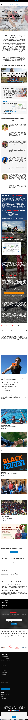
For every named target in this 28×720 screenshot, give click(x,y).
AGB (10, 708)
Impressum (6, 708)
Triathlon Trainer (3, 670)
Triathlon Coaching (4, 672)
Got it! (14, 716)
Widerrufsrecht (15, 708)
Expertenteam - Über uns (5, 694)
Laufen (14, 114)
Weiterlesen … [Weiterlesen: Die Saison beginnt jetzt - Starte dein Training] (4, 497)
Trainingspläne (7, 216)
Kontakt (2, 696)
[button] (12, 1)
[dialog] (14, 715)
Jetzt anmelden (14, 623)
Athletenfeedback (3, 698)
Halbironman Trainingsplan (5, 660)
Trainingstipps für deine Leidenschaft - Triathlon (11, 548)
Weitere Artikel (14, 552)
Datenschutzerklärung (17, 621)
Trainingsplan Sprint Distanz (9, 215)
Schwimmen (8, 114)
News (2, 546)
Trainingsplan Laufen (4, 679)
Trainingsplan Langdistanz (5, 658)
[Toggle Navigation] (1, 4)
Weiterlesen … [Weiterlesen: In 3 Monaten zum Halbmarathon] (4, 520)
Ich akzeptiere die (14, 621)
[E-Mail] (14, 620)
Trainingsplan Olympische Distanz (6, 662)
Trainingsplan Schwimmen (5, 676)
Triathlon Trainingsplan (8, 116)
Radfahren (11, 114)
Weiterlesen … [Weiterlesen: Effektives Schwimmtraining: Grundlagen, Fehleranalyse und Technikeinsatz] (4, 428)
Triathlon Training (3, 674)
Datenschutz (21, 708)
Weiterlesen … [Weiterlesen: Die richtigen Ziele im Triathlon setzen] (4, 450)
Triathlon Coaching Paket (8, 101)
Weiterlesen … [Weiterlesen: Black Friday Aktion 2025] (4, 475)
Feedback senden (3, 700)
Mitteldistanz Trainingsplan (9, 213)
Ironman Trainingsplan (8, 212)
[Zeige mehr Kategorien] (26, 548)
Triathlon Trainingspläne (12, 210)
